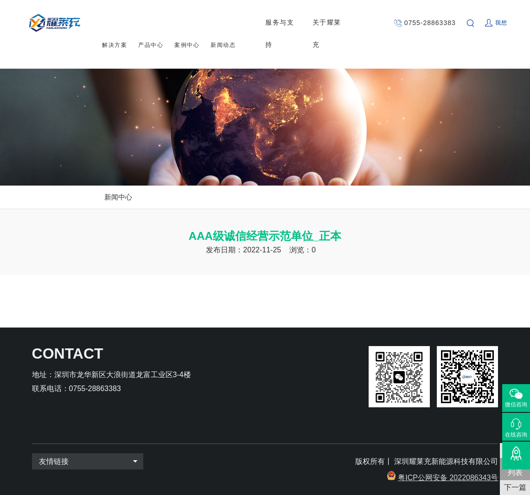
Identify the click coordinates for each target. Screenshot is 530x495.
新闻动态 (223, 23)
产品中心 (150, 23)
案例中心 (186, 23)
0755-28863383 (430, 22)
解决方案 (114, 23)
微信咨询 (516, 404)
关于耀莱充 (330, 22)
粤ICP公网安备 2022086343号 (448, 478)
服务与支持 (283, 22)
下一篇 (515, 487)
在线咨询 (516, 434)
